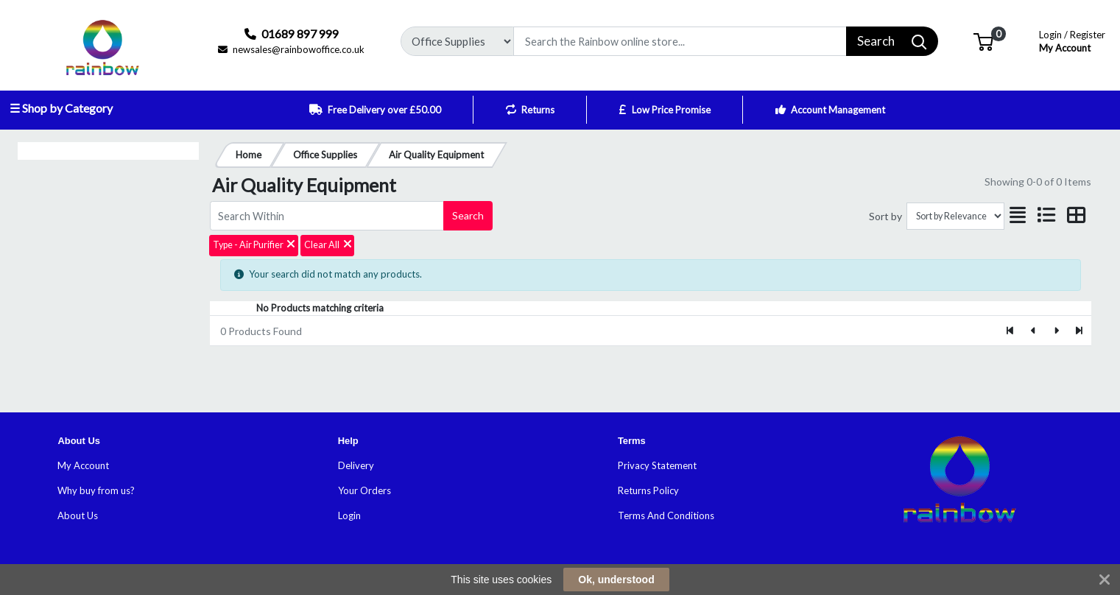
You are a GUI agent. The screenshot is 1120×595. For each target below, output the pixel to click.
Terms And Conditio (661, 515)
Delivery (356, 465)
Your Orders (364, 490)
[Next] (1056, 330)
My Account (1072, 40)
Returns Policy (648, 490)
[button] (983, 40)
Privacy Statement (657, 465)
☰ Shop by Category (61, 108)
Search (468, 215)
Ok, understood (616, 579)
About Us (77, 515)
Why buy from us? (96, 490)
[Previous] (1033, 330)
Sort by (885, 216)
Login (349, 515)
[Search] (680, 41)
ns (709, 515)
